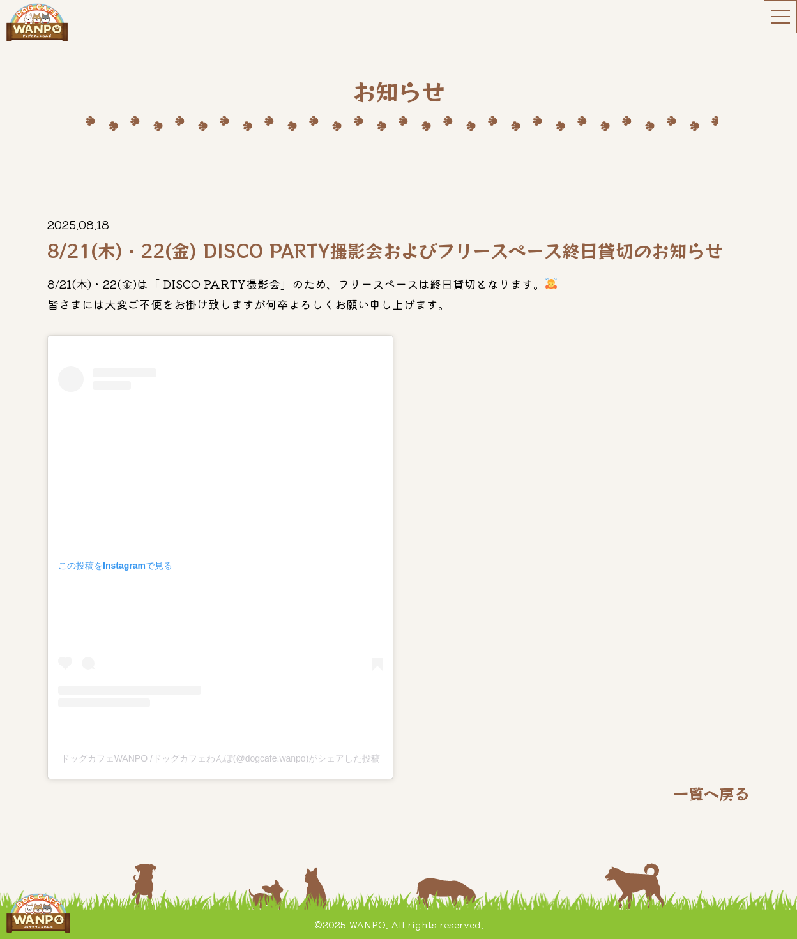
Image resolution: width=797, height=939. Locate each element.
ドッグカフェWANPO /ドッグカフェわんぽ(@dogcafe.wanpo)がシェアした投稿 (221, 758)
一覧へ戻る (711, 793)
